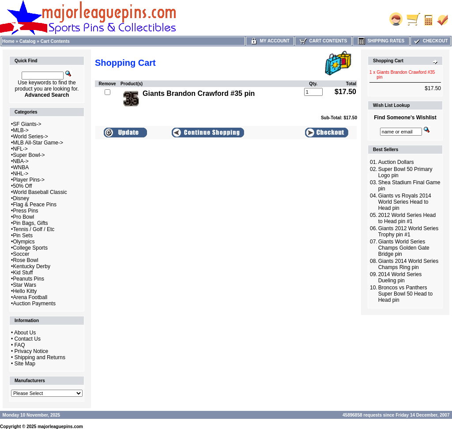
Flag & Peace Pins (34, 204)
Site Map (25, 364)
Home (8, 41)
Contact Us (28, 339)
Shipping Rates (381, 40)
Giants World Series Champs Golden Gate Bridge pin (403, 248)
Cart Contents (55, 41)
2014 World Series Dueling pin (400, 277)
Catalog (27, 41)
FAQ (20, 345)
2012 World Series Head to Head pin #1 (407, 218)
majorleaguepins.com (60, 426)
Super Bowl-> (29, 155)
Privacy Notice (32, 351)
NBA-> (21, 161)
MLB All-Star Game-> (38, 143)
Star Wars (24, 285)
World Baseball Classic (40, 192)
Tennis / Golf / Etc (33, 229)
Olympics (23, 242)
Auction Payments (34, 303)
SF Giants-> (27, 124)
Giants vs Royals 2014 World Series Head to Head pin (404, 202)
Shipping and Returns (40, 357)
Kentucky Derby (31, 266)
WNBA (21, 167)
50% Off (22, 186)
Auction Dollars (396, 162)
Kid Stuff (23, 273)
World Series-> (30, 136)
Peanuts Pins (28, 279)
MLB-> (21, 130)
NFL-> (20, 149)
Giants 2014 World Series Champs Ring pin (408, 264)
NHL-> (20, 174)
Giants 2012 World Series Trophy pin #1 (408, 231)
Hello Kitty (25, 291)
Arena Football (30, 297)
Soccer (21, 254)
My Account (270, 40)
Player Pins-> (29, 180)
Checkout (430, 40)
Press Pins (25, 211)
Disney (21, 198)
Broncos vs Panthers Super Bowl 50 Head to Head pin (405, 294)
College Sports (30, 248)
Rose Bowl (25, 260)
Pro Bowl (23, 217)
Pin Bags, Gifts (30, 223)
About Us (25, 333)
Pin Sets (23, 235)
